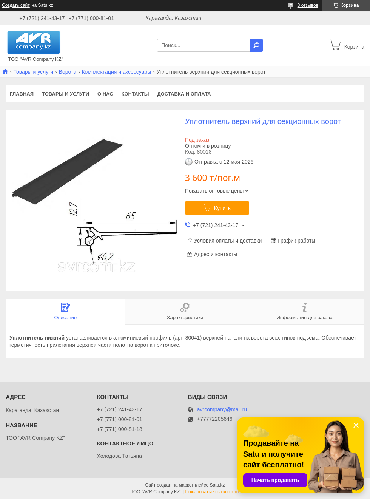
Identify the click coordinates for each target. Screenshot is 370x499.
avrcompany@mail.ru (222, 409)
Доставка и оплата (184, 94)
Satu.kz (217, 485)
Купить (222, 208)
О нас (105, 94)
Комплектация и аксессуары (116, 72)
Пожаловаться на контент (212, 491)
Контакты (135, 94)
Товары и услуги (33, 72)
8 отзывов (308, 5)
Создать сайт (16, 5)
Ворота (67, 72)
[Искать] (256, 45)
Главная (22, 94)
